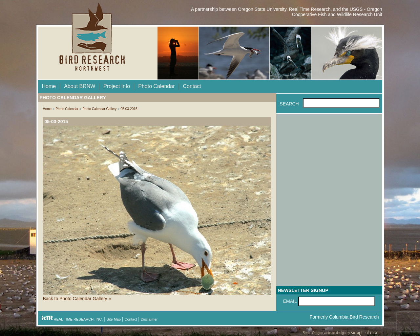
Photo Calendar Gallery (99, 109)
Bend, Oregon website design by (342, 333)
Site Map (114, 319)
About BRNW (79, 86)
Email (290, 301)
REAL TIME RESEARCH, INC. (72, 319)
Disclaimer (149, 319)
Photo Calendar (156, 86)
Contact (192, 86)
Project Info (116, 86)
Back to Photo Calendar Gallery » (77, 298)
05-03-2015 (128, 109)
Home (49, 86)
